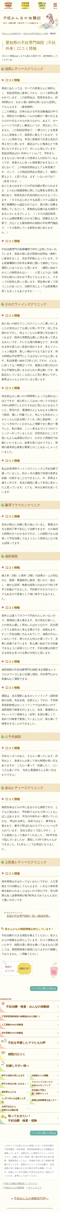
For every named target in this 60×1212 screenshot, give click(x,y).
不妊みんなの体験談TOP (11, 34)
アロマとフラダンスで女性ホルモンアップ (42, 1084)
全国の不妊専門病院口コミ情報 (35, 34)
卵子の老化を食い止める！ (14, 1084)
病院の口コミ (13, 1052)
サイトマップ (34, 1187)
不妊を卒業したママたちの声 (23, 1041)
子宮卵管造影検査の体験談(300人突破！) (21, 1016)
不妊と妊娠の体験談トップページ (21, 1183)
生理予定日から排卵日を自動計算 (10, 1108)
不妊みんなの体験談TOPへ (31, 1198)
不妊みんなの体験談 (14, 1187)
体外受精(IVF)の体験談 (12, 1033)
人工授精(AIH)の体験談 (12, 1024)
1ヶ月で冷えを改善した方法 (14, 1100)
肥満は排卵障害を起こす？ (44, 1100)
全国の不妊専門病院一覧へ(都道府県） (29, 916)
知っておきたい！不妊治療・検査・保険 (19, 1118)
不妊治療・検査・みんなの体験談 (25, 1005)
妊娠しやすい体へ (15, 1064)
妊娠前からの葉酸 (40, 1075)
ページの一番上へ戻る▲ (44, 988)
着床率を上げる (9, 1092)
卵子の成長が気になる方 (13, 1075)
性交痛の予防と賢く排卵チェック (40, 1092)
